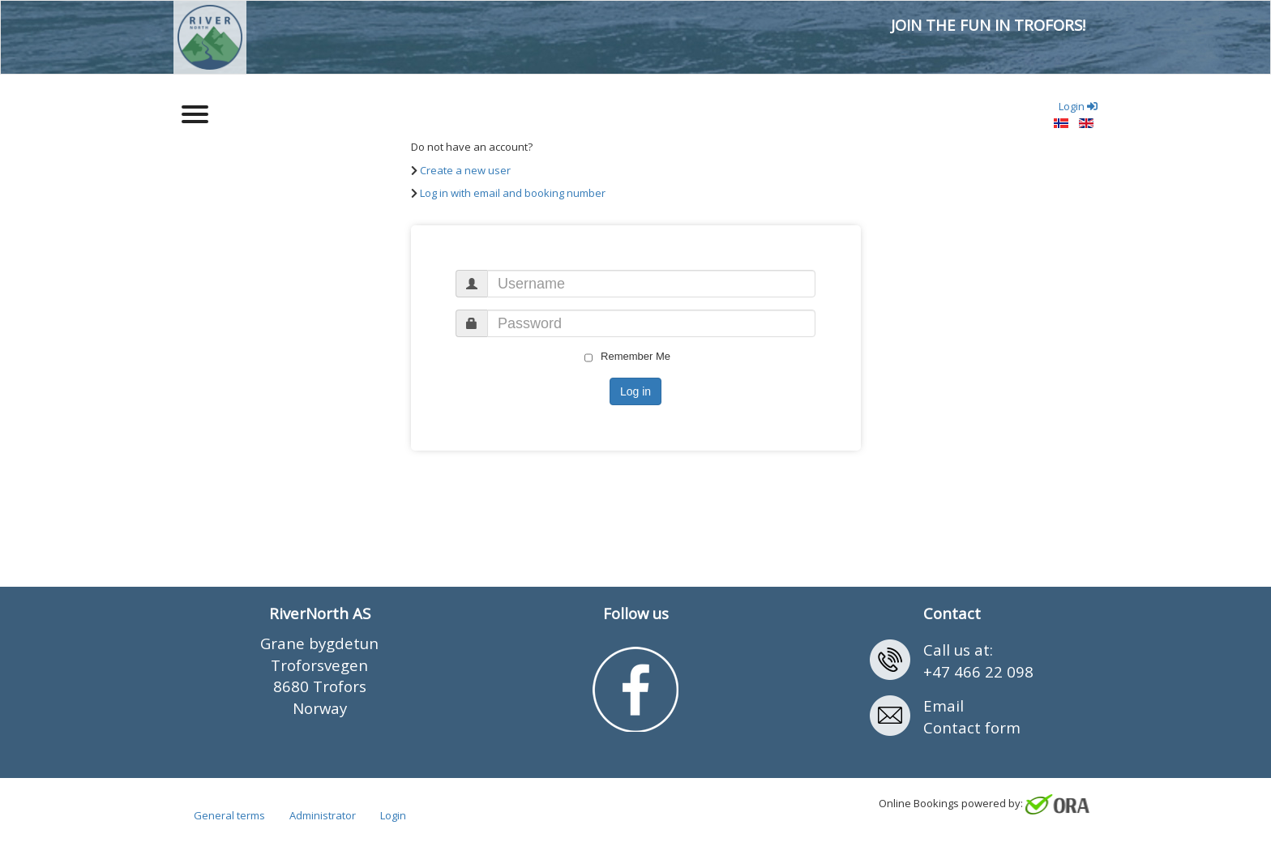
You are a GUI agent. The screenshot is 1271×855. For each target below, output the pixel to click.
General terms (229, 815)
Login (393, 815)
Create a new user (465, 170)
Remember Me (627, 356)
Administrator (322, 815)
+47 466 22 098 (978, 671)
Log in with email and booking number (513, 193)
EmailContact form (972, 716)
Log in (635, 391)
